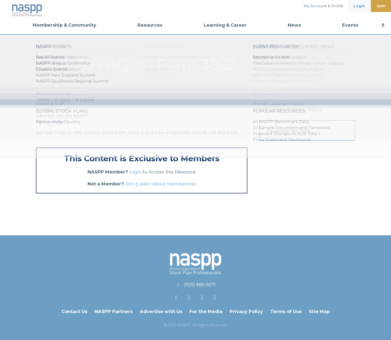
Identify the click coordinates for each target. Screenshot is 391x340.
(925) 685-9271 (200, 284)
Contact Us (74, 311)
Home (42, 76)
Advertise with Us (161, 311)
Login (359, 5)
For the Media (206, 311)
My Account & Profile (324, 5)
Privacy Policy (246, 311)
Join (381, 5)
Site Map (319, 311)
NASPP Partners (114, 311)
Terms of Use (286, 311)
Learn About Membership (167, 184)
